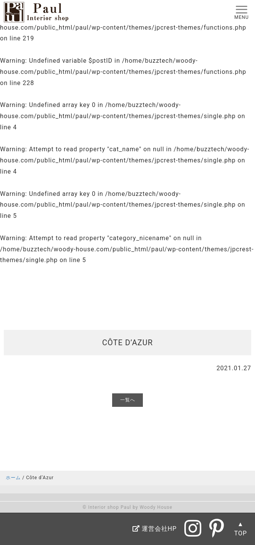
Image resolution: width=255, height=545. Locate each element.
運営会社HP (154, 528)
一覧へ (127, 400)
